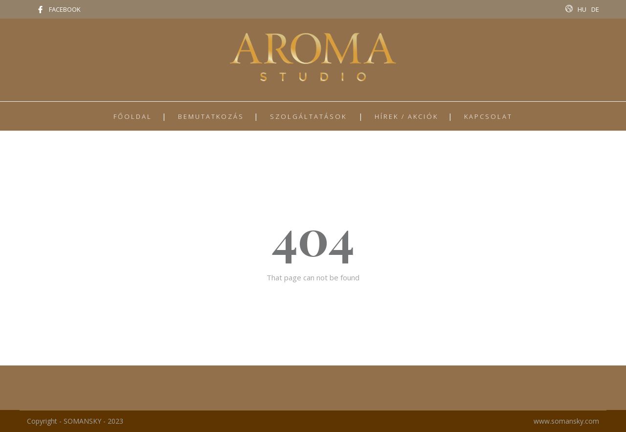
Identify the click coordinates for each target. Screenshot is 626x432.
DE (595, 9)
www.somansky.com (566, 421)
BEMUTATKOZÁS (211, 116)
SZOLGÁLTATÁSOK (308, 116)
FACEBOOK (65, 9)
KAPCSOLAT (488, 116)
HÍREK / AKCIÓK (406, 116)
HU (582, 9)
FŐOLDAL (132, 116)
